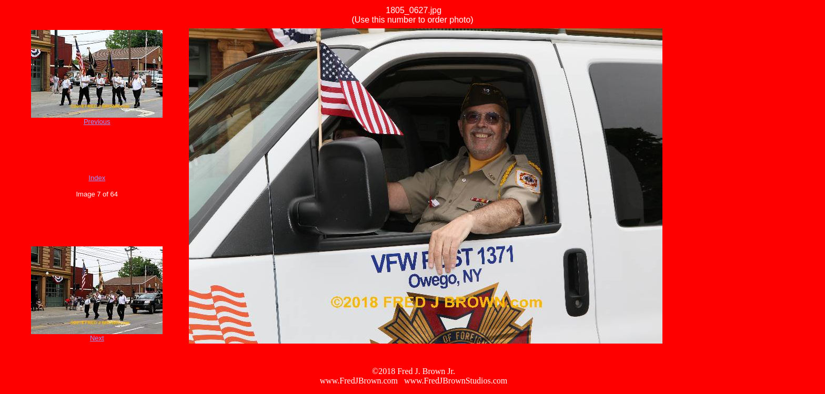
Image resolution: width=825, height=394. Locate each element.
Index (96, 178)
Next (97, 338)
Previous (97, 122)
